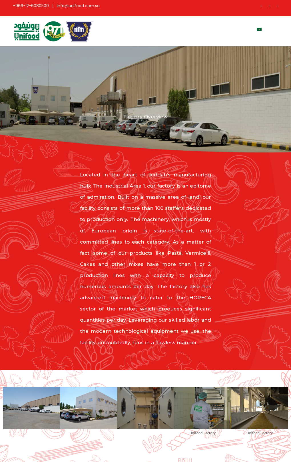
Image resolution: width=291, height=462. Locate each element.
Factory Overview (211, 31)
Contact (238, 28)
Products (151, 28)
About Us (126, 31)
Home (103, 28)
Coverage (181, 28)
